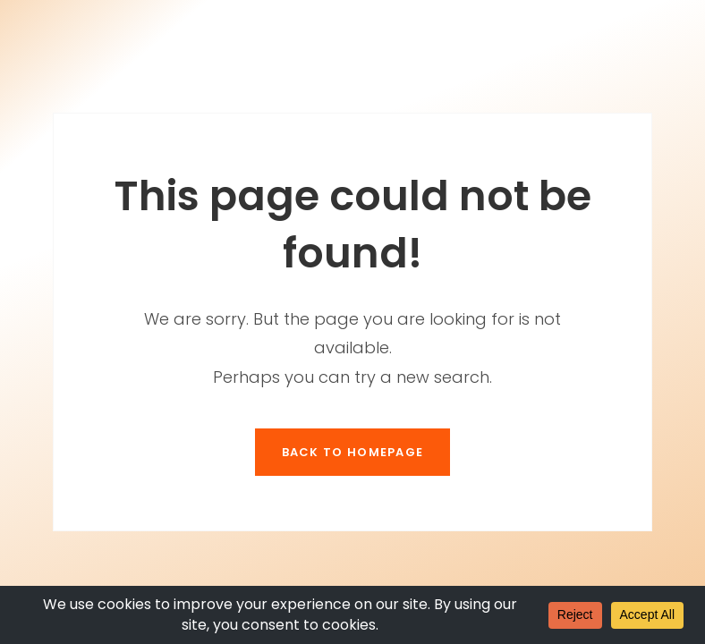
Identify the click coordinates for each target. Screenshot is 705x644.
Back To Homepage (353, 452)
